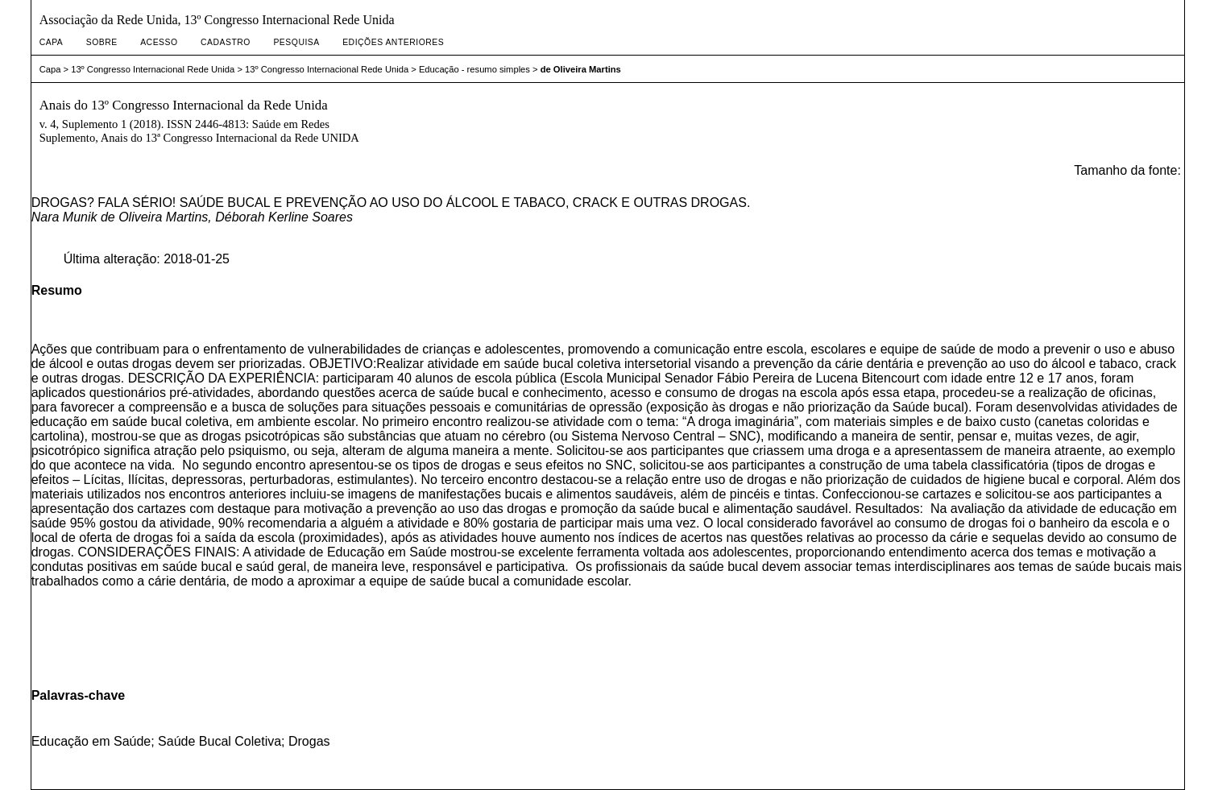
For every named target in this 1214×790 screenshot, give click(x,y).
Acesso (158, 42)
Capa (51, 42)
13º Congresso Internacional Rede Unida (152, 69)
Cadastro (226, 42)
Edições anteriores (393, 42)
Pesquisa (296, 42)
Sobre (102, 42)
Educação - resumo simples (474, 69)
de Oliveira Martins (581, 69)
